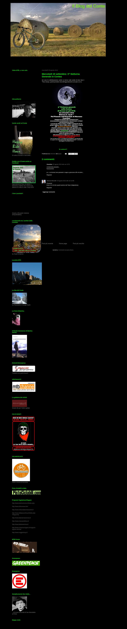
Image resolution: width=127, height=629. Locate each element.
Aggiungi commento (49, 192)
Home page (63, 243)
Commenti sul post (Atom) (65, 250)
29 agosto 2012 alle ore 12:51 (61, 164)
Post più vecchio (78, 243)
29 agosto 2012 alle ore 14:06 (65, 180)
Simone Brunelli (51, 180)
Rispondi (49, 175)
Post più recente (47, 243)
